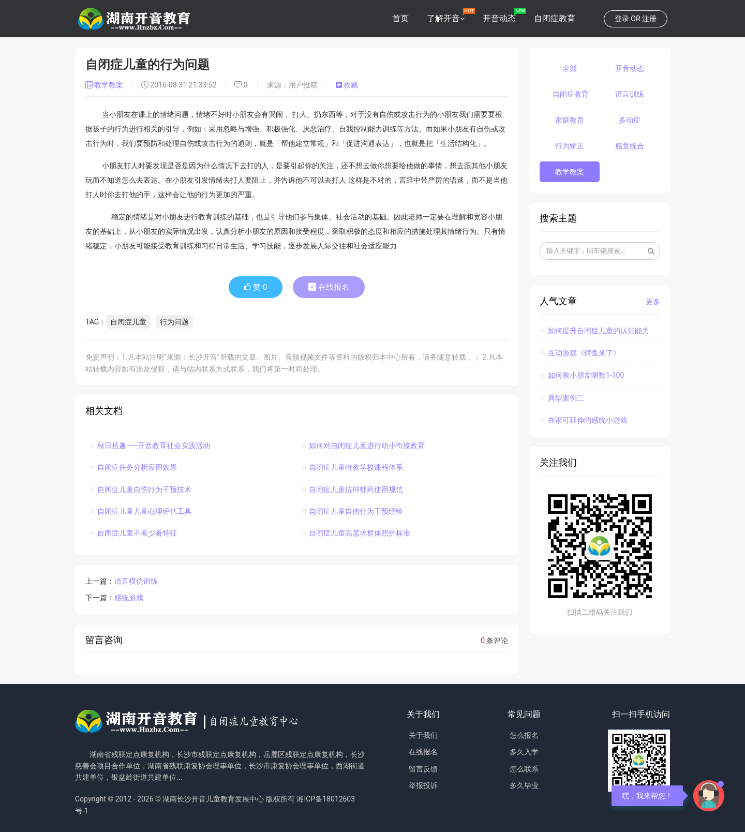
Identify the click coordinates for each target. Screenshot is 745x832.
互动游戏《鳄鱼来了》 (580, 353)
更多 (653, 302)
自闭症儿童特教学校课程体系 (352, 467)
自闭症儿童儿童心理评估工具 (141, 511)
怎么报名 (524, 735)
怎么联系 (524, 769)
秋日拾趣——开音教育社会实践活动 (150, 445)
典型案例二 (562, 398)
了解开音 (443, 18)
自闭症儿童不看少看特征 (134, 533)
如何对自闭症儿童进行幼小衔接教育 (363, 445)
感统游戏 (128, 597)
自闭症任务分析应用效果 (134, 467)
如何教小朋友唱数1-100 (582, 375)
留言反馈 (423, 769)
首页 (400, 18)
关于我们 (423, 735)
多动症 (629, 120)
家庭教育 (569, 120)
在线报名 (328, 287)
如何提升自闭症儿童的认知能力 (594, 330)
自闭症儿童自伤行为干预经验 (352, 511)
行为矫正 (569, 146)
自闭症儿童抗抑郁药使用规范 (352, 489)
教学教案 (105, 85)
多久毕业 (524, 785)
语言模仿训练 (136, 581)
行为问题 (174, 322)
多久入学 (524, 752)
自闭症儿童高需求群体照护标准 (356, 533)
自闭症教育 (554, 18)
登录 (622, 18)
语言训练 (629, 94)
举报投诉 (423, 785)
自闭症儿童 (128, 322)
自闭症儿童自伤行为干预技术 (141, 489)
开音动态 (499, 18)
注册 (649, 18)
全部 (569, 68)
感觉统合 (629, 146)
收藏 (347, 85)
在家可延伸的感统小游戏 (584, 420)
